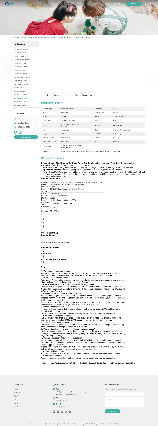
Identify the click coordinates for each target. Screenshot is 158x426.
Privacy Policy (34, 424)
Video (16, 399)
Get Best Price (110, 79)
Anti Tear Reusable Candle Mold (63, 363)
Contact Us (18, 406)
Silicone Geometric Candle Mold (123, 363)
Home (72, 4)
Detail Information (54, 95)
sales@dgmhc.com (23, 123)
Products (23, 37)
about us (80, 4)
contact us (117, 4)
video (99, 4)
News (16, 403)
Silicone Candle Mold (34, 37)
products (90, 4)
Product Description (83, 95)
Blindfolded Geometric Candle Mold (93, 363)
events (107, 4)
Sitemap (42, 424)
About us (17, 396)
